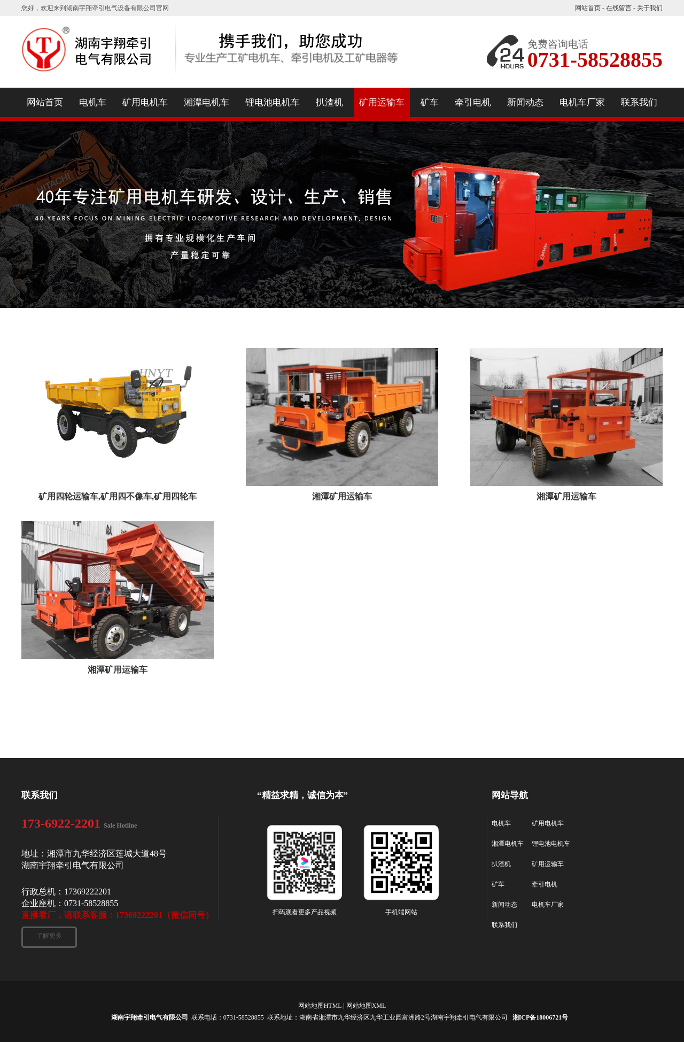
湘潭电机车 (508, 843)
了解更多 (49, 935)
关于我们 (650, 8)
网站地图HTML (320, 1005)
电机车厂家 (548, 904)
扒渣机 (501, 864)
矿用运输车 (548, 864)
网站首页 (588, 8)
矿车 (498, 884)
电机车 (501, 823)
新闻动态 (504, 904)
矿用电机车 (548, 823)
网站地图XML (366, 1005)
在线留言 (619, 8)
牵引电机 (544, 884)
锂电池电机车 (551, 843)
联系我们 (504, 925)
